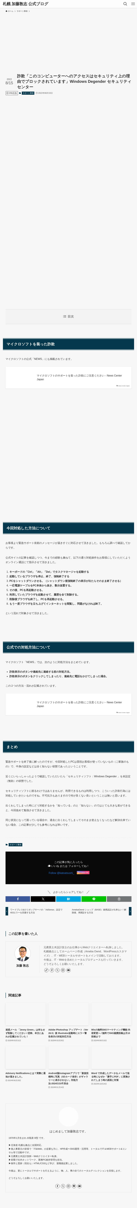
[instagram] (63, 970)
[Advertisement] (68, 38)
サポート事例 (28, 93)
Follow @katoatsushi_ (61, 873)
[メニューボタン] (133, 4)
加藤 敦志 (22, 965)
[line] (74, 1186)
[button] (18, 899)
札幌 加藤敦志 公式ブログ (25, 4)
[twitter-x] (57, 970)
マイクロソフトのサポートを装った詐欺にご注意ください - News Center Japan (79, 377)
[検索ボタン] (125, 4)
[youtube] (68, 970)
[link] (46, 970)
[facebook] (52, 970)
